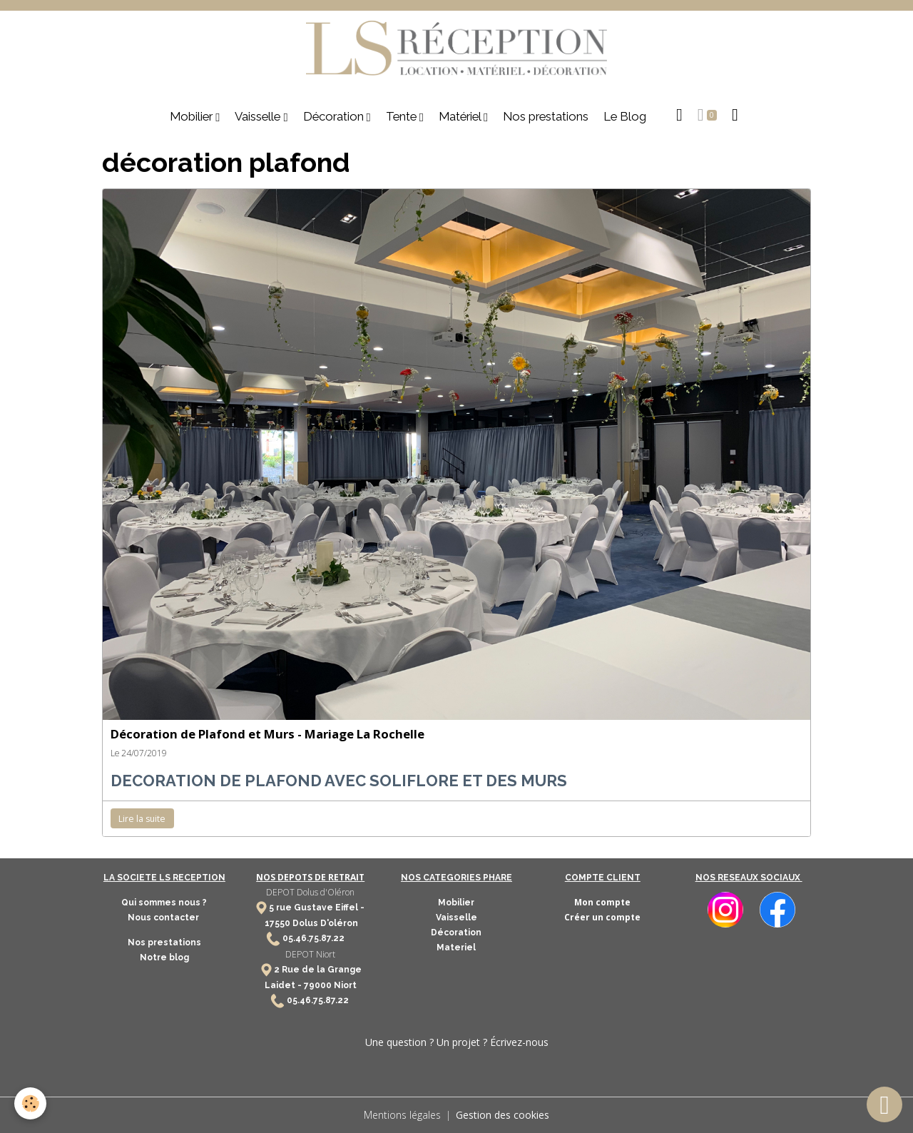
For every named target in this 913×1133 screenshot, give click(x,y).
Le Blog (624, 116)
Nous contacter (164, 918)
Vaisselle (259, 116)
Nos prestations (545, 116)
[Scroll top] (884, 1104)
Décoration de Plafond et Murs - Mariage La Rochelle (267, 734)
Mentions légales (402, 1115)
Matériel (461, 116)
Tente (402, 116)
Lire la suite (141, 819)
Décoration (335, 116)
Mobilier (192, 116)
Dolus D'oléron (324, 923)
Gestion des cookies (502, 1115)
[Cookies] (30, 1103)
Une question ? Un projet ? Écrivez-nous (457, 1042)
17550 (277, 923)
